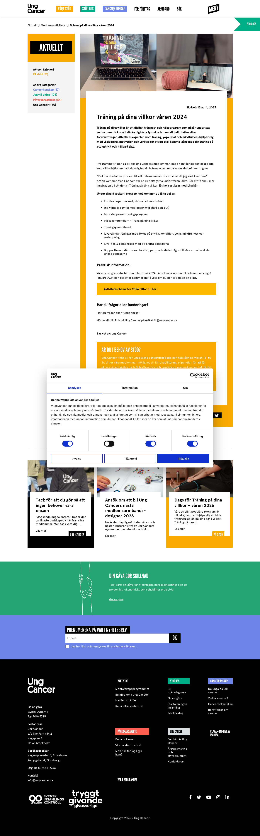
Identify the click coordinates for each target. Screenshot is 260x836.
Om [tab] (185, 387)
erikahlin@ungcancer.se (161, 320)
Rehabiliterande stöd (129, 704)
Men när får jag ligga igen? (128, 750)
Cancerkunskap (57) (46, 89)
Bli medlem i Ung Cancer (131, 692)
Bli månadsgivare (177, 688)
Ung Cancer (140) (44, 105)
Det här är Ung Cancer (177, 738)
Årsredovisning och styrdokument (177, 750)
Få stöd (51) (40, 74)
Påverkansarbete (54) (47, 100)
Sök (179, 9)
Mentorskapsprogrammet (132, 686)
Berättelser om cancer (218, 709)
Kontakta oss (176, 759)
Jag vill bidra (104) (45, 94)
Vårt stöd (64, 8)
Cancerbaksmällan (220, 702)
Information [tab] (130, 387)
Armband (163, 9)
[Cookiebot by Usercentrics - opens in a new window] (193, 375)
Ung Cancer (176, 729)
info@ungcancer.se (40, 778)
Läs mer (41, 528)
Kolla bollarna (124, 737)
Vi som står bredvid (128, 743)
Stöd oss (88, 8)
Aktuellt (33, 25)
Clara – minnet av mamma (220, 731)
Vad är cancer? (218, 696)
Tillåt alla (183, 458)
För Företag (142, 9)
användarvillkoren (123, 644)
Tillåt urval (130, 458)
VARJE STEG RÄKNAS (127, 777)
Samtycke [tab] (74, 387)
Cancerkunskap (115, 8)
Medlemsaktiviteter (54, 25)
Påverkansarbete (127, 729)
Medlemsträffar (125, 698)
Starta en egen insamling (177, 703)
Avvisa (76, 458)
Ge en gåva (116, 597)
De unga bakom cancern (218, 688)
